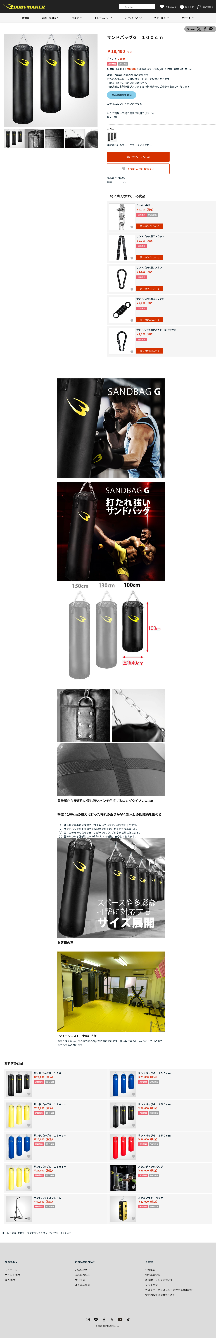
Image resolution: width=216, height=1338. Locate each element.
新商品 (25, 17)
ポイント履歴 (12, 1275)
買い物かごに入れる (138, 156)
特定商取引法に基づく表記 (160, 1295)
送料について (82, 1275)
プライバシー (152, 1285)
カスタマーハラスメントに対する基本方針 (169, 1290)
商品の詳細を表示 (122, 95)
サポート (186, 17)
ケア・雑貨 (160, 17)
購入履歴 (10, 1280)
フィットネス (131, 17)
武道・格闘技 (49, 17)
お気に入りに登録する (141, 169)
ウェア (75, 17)
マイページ (11, 1270)
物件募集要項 (152, 1275)
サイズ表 (80, 1280)
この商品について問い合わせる (124, 103)
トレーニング (102, 17)
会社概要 (150, 1270)
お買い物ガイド (84, 1270)
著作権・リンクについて (159, 1280)
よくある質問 (82, 1285)
